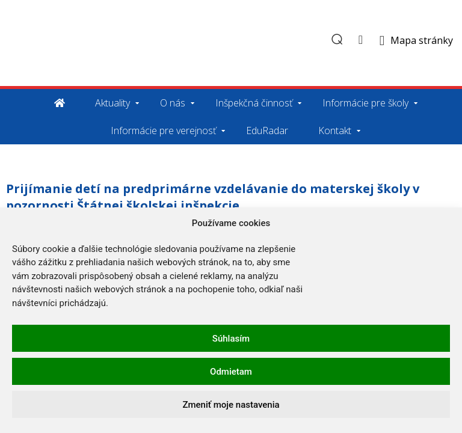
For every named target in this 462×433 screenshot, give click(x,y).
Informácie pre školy (365, 102)
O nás (172, 102)
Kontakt (334, 130)
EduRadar (267, 130)
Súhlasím (231, 338)
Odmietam (231, 371)
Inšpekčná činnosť (253, 102)
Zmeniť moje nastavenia (230, 404)
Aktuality (112, 102)
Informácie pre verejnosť (163, 130)
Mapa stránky (421, 40)
